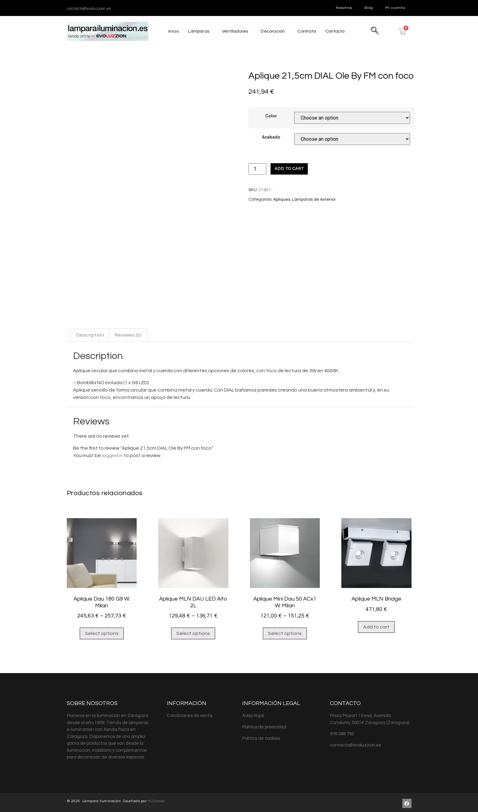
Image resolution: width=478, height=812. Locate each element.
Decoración (272, 31)
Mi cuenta (395, 8)
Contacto (336, 31)
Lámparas (197, 31)
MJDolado (156, 799)
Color (271, 116)
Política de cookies (261, 736)
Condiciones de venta (189, 713)
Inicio (171, 31)
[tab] (90, 333)
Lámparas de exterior (314, 199)
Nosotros (344, 8)
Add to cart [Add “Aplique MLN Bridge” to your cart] (376, 624)
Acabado (271, 137)
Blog (368, 8)
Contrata (307, 31)
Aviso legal (253, 713)
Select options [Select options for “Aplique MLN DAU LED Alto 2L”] (193, 631)
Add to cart (289, 169)
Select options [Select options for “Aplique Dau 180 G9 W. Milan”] (101, 631)
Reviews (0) (128, 332)
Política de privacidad (264, 725)
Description (90, 332)
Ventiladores (233, 31)
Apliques (281, 199)
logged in (112, 453)
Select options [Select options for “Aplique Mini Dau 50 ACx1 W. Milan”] (285, 631)
